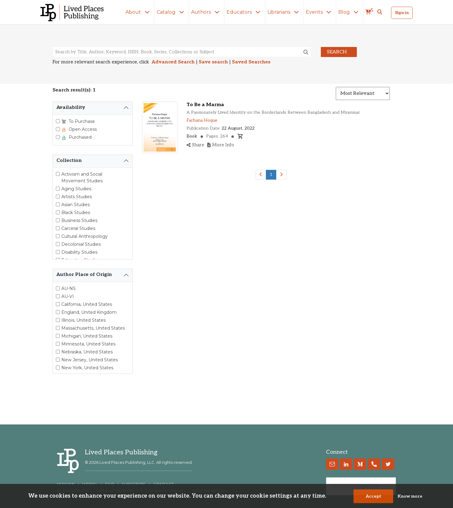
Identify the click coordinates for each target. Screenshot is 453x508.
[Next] (281, 175)
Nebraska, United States (87, 352)
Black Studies (75, 212)
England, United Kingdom (89, 312)
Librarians (284, 12)
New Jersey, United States (89, 360)
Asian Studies (75, 204)
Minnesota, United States (88, 344)
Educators (245, 12)
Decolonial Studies (81, 244)
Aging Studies (76, 188)
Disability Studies (79, 252)
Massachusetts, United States (93, 328)
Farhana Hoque (202, 120)
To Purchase (81, 121)
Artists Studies (76, 196)
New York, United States (87, 367)
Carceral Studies (78, 228)
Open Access (82, 129)
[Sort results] (363, 93)
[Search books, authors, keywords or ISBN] (182, 52)
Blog (349, 12)
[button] (379, 12)
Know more (409, 496)
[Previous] (260, 175)
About (138, 12)
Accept (373, 496)
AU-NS (68, 288)
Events (320, 12)
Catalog (172, 12)
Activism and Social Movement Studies (82, 177)
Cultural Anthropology (84, 236)
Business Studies (79, 220)
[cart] (369, 12)
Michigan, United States (86, 336)
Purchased (79, 137)
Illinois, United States (83, 320)
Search (337, 52)
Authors (206, 12)
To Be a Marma (205, 105)
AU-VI (67, 296)
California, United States (86, 304)
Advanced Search (173, 62)
